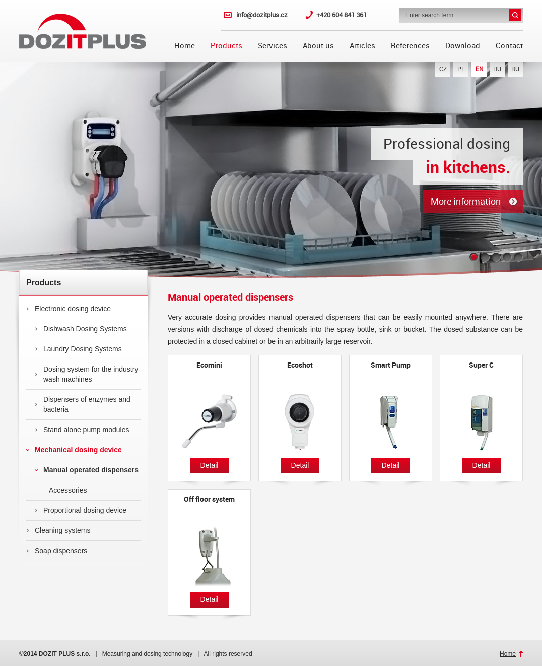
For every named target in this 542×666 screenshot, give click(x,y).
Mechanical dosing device (74, 450)
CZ (443, 69)
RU (515, 69)
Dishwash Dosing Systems (81, 329)
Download (462, 45)
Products (226, 45)
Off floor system (209, 499)
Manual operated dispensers (87, 470)
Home (184, 45)
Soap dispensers (56, 551)
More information (466, 201)
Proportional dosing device (80, 510)
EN (479, 69)
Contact (509, 45)
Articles (362, 45)
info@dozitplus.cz (262, 15)
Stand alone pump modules (82, 430)
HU (497, 69)
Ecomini (209, 365)
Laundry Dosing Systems (78, 349)
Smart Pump (391, 365)
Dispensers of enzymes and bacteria (82, 404)
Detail (209, 465)
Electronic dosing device (68, 309)
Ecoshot (300, 365)
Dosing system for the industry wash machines (86, 374)
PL (461, 69)
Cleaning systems (58, 530)
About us (318, 45)
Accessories (61, 490)
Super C (481, 365)
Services (272, 45)
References (410, 45)
